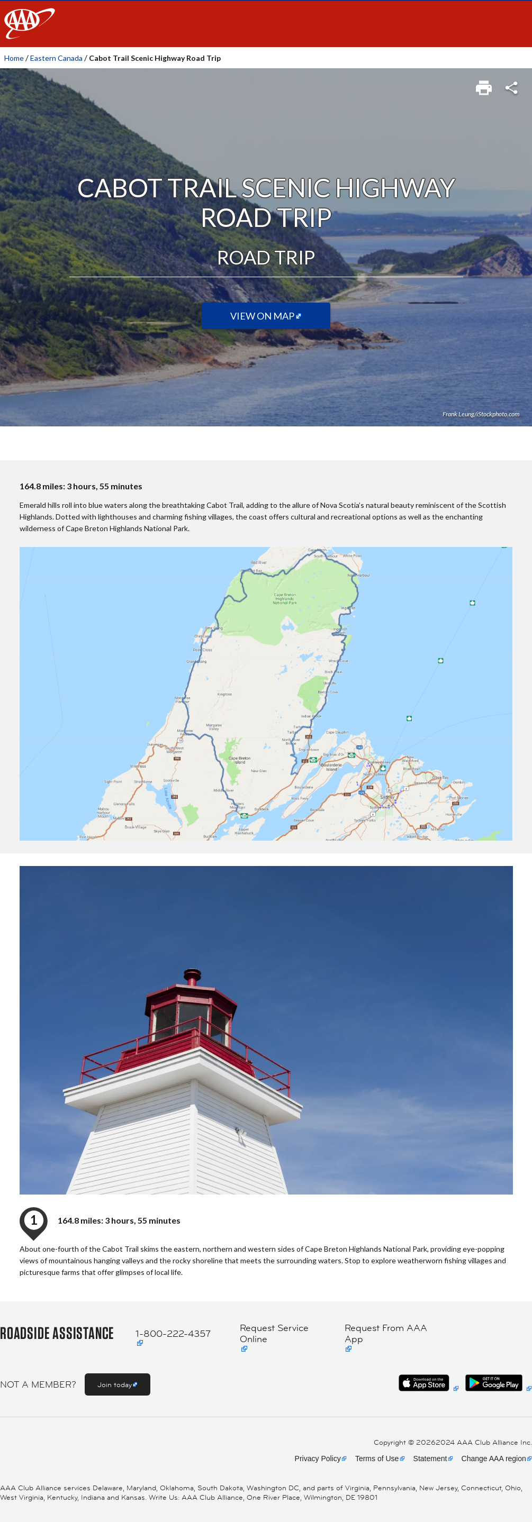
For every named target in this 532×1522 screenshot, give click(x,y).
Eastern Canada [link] (56, 57)
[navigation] (266, 23)
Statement (430, 1458)
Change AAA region (494, 1458)
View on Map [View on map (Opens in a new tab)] (262, 316)
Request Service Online (274, 1334)
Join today (114, 1384)
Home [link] (14, 57)
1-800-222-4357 (173, 1333)
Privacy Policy (318, 1458)
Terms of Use (377, 1458)
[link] (484, 84)
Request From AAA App (386, 1334)
